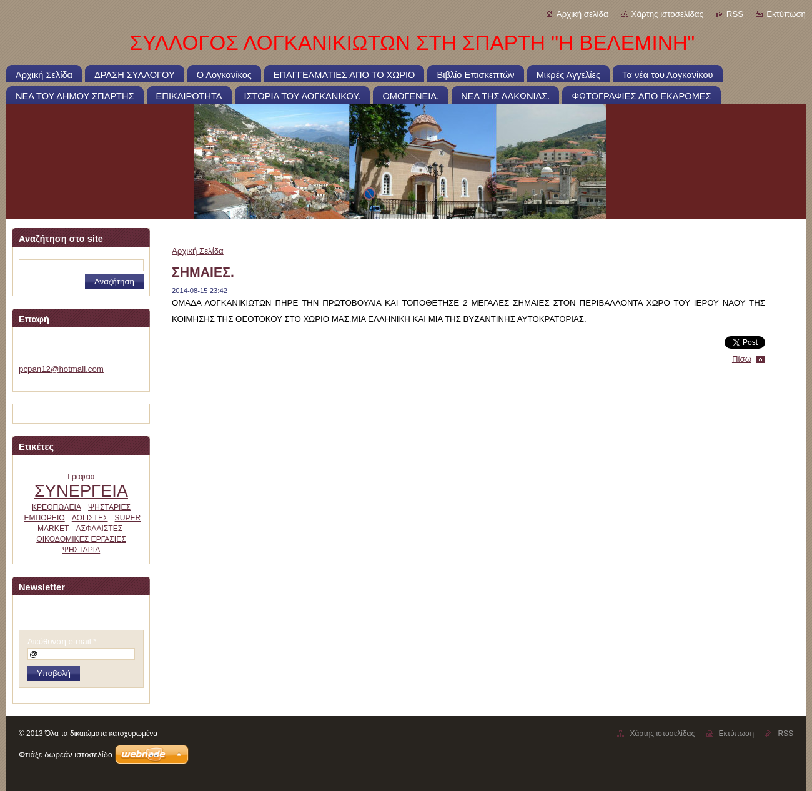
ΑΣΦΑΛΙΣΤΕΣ (99, 528)
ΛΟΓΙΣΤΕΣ (90, 518)
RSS (734, 14)
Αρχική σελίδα (582, 14)
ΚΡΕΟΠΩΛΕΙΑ (56, 507)
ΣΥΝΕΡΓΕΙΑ (81, 490)
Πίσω (741, 359)
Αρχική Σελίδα (198, 251)
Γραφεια (81, 476)
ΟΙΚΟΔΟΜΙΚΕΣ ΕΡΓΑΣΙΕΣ (81, 539)
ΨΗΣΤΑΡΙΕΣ (109, 507)
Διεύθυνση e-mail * (61, 641)
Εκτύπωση (786, 14)
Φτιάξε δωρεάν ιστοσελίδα (65, 754)
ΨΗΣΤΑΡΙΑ (81, 549)
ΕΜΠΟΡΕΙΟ (44, 518)
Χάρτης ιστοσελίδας (667, 14)
